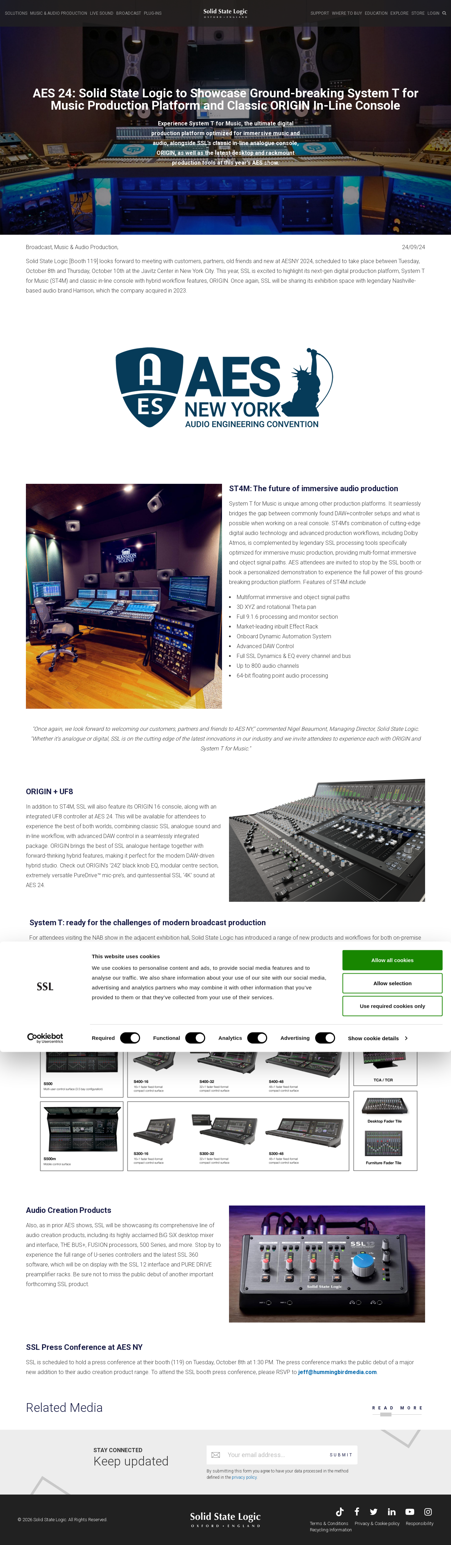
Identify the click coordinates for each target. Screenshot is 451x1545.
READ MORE (398, 1408)
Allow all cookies (393, 1453)
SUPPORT (320, 13)
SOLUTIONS (16, 13)
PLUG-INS (152, 13)
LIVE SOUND (101, 13)
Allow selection (392, 1476)
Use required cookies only (392, 1499)
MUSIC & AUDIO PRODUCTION (58, 13)
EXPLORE (399, 13)
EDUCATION (376, 13)
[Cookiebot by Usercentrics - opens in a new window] (45, 1531)
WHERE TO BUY (347, 13)
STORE (418, 13)
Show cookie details (373, 1531)
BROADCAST (128, 13)
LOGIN (433, 13)
